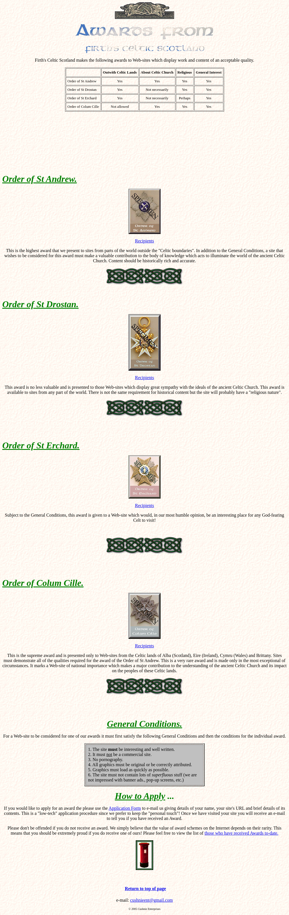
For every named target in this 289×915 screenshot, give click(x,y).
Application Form (125, 808)
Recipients (144, 241)
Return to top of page (145, 888)
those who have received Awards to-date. (242, 833)
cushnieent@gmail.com (151, 900)
